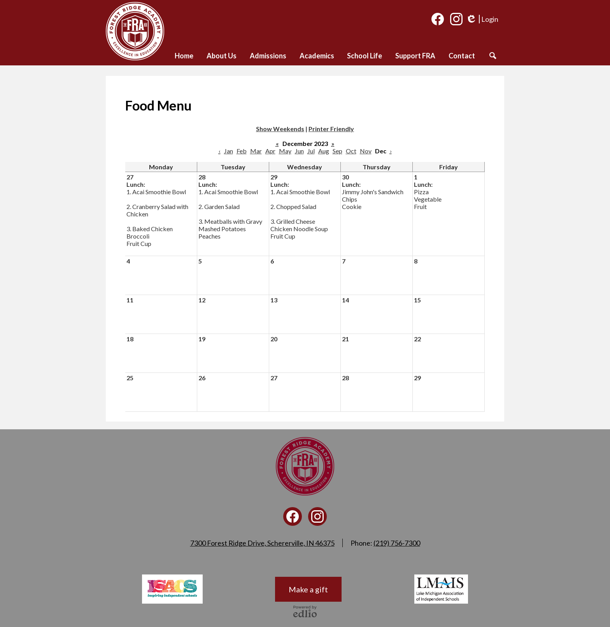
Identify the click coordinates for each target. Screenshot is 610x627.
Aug (323, 151)
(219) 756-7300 (396, 543)
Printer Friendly (331, 128)
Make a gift (308, 589)
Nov (366, 151)
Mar (256, 151)
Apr (270, 151)
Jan (228, 151)
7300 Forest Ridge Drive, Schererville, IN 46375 (262, 543)
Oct (351, 151)
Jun (299, 151)
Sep (337, 151)
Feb (242, 151)
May (285, 151)
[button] (222, 55)
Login (482, 19)
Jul (311, 151)
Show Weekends (280, 128)
